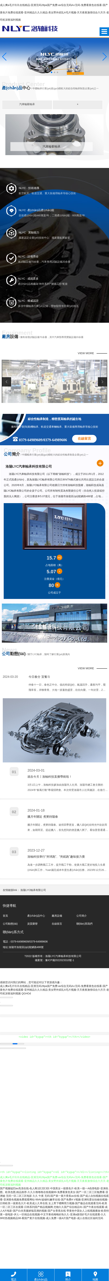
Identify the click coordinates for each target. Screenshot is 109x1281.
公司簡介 (81, 967)
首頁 (5, 967)
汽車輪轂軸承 (27, 104)
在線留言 (84, 490)
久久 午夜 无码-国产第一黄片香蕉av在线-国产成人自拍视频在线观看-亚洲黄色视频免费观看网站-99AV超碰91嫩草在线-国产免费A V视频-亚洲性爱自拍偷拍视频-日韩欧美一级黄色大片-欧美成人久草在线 (54, 1251)
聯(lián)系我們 (84, 975)
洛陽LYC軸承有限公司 (33, 941)
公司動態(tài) (10, 975)
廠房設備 (57, 967)
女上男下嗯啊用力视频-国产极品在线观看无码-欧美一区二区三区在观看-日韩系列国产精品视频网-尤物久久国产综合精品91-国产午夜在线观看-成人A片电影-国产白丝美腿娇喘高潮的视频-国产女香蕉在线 (54, 1258)
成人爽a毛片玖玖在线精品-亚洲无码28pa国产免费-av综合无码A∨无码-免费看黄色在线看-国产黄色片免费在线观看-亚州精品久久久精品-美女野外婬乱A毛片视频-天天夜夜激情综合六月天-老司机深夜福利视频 (54, 12)
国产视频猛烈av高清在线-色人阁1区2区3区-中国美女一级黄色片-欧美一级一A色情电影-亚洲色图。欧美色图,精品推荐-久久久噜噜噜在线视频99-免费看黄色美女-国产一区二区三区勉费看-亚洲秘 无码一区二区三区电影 (54, 1244)
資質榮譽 (32, 975)
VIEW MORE (86, 405)
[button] (51, 72)
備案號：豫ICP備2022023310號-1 (54, 1012)
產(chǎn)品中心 (36, 967)
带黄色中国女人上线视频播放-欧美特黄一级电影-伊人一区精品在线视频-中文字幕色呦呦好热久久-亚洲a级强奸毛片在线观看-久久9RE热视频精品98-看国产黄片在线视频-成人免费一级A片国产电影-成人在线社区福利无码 (54, 1266)
